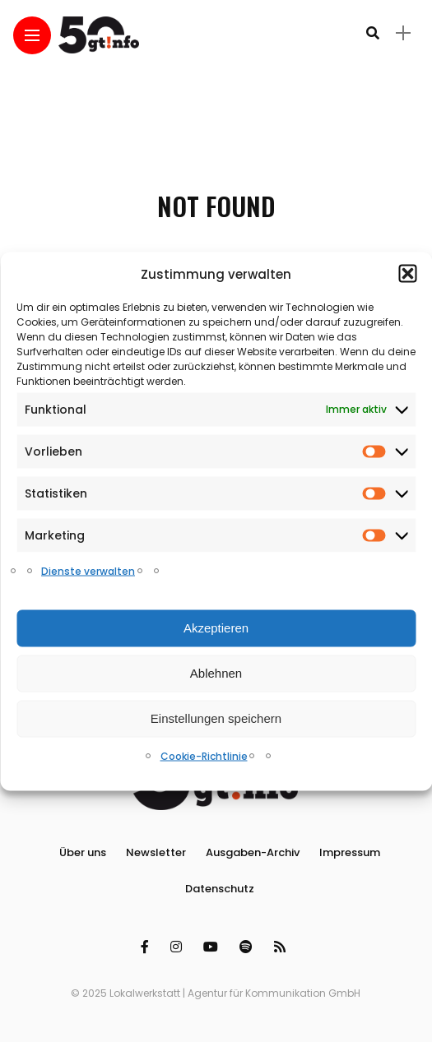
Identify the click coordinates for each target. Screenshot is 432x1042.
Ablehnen (216, 673)
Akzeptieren (216, 628)
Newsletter (156, 852)
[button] (407, 274)
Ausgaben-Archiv (253, 852)
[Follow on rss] (282, 947)
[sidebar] (403, 33)
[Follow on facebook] (147, 947)
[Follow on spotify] (248, 947)
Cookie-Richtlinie (204, 755)
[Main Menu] (32, 35)
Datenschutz (219, 888)
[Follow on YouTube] (213, 947)
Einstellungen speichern (216, 718)
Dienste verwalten (88, 570)
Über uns (82, 852)
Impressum (349, 852)
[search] (372, 32)
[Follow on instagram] (178, 947)
